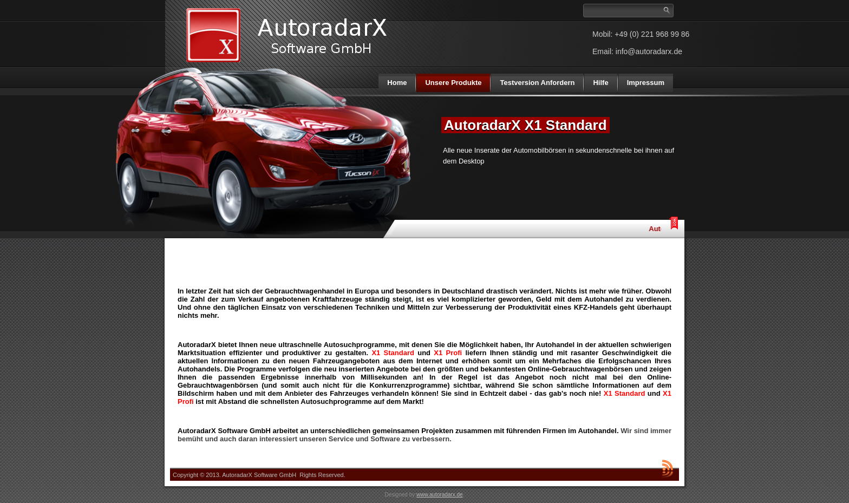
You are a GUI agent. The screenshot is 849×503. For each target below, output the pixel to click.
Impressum (645, 83)
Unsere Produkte (453, 83)
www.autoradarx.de (439, 495)
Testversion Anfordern (537, 83)
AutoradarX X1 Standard (525, 125)
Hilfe (600, 83)
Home (397, 83)
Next (675, 119)
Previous (421, 119)
